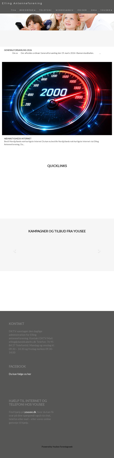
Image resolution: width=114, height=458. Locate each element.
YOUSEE (106, 10)
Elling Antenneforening (22, 3)
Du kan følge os (18, 373)
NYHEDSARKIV (65, 10)
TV (13, 10)
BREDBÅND (27, 10)
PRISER (82, 10)
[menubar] (61, 10)
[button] (14, 250)
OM (94, 10)
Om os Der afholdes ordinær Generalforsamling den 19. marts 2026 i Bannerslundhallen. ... (52, 53)
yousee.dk (30, 411)
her (29, 373)
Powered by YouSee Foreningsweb (57, 446)
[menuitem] (13, 10)
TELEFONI (45, 10)
